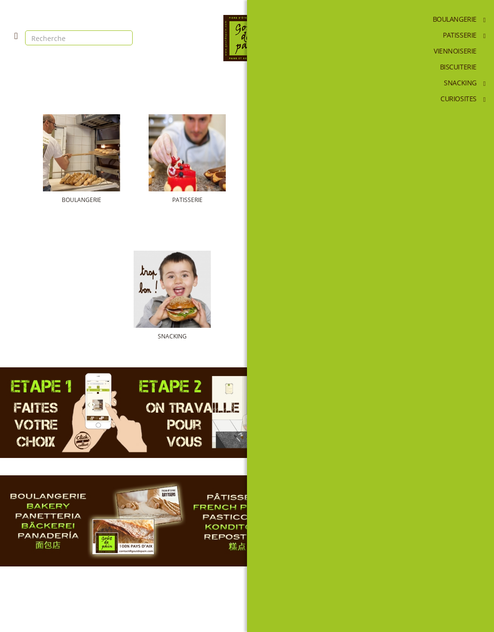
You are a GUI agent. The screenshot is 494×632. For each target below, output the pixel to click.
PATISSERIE (190, 200)
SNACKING (190, 336)
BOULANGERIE (89, 200)
